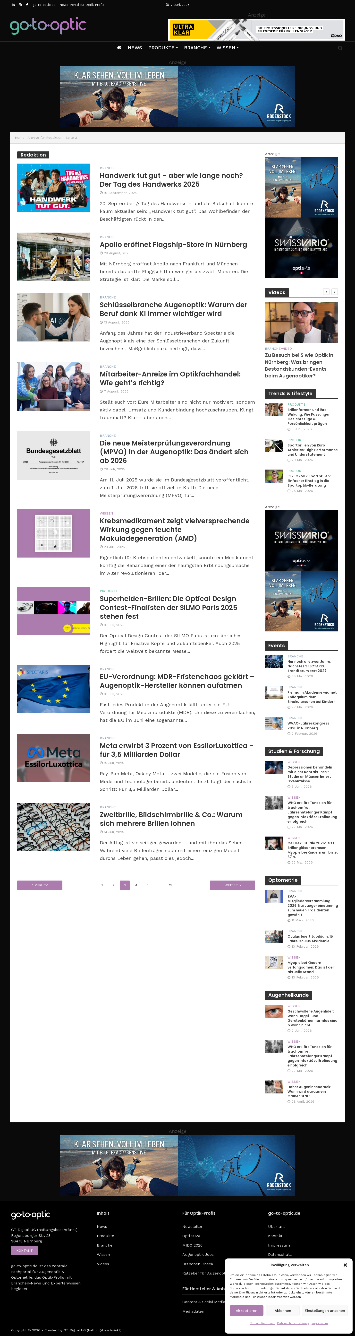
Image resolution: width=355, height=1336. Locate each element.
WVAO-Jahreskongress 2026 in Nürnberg (308, 725)
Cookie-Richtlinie (262, 1323)
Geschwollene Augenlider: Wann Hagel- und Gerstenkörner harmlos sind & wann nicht (312, 1018)
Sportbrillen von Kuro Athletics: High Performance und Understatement (312, 450)
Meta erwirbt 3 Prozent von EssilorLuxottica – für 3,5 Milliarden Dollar (177, 750)
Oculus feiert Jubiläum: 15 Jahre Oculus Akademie (310, 938)
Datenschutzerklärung (293, 1323)
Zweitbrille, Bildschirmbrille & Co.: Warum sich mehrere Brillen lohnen (171, 819)
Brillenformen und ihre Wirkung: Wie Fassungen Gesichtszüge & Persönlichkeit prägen (308, 417)
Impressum (320, 1323)
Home (20, 138)
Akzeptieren (246, 1311)
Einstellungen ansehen (325, 1311)
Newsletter (192, 1226)
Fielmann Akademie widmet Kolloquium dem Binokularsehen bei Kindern (312, 697)
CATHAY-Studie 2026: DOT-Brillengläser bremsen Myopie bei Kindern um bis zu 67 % (312, 850)
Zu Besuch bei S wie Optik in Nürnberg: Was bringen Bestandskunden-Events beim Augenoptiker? (299, 365)
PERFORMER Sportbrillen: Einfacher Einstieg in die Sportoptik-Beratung (309, 481)
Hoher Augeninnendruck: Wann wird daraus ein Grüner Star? (309, 1092)
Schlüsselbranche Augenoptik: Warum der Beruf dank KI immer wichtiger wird (173, 309)
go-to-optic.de (24, 1266)
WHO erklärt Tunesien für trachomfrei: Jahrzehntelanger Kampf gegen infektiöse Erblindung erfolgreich (312, 812)
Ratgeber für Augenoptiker (207, 1273)
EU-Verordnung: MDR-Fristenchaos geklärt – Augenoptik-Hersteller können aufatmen (177, 681)
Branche (195, 48)
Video (287, 348)
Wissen (226, 48)
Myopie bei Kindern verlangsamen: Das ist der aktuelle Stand (310, 967)
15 (170, 885)
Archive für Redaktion (44, 138)
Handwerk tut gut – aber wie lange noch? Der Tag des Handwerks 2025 (171, 180)
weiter (231, 885)
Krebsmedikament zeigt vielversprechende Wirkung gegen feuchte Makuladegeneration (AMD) (175, 530)
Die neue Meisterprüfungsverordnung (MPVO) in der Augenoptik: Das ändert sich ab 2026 (174, 452)
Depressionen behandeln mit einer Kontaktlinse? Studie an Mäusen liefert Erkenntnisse (309, 774)
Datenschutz (280, 1254)
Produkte (161, 48)
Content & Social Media (203, 1302)
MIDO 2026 (192, 1245)
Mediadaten (193, 1311)
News (135, 48)
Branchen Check (197, 1264)
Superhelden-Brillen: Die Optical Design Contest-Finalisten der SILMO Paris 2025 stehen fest (168, 607)
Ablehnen (283, 1311)
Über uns (277, 1226)
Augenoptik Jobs (198, 1254)
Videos (103, 1264)
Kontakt (24, 1251)
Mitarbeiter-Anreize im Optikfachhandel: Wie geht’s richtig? (170, 378)
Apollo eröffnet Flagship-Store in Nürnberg (173, 244)
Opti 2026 (191, 1235)
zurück (41, 885)
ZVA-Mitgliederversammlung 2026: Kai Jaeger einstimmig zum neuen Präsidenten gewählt (312, 905)
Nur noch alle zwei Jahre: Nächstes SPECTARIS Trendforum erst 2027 (309, 666)
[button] (345, 1265)
